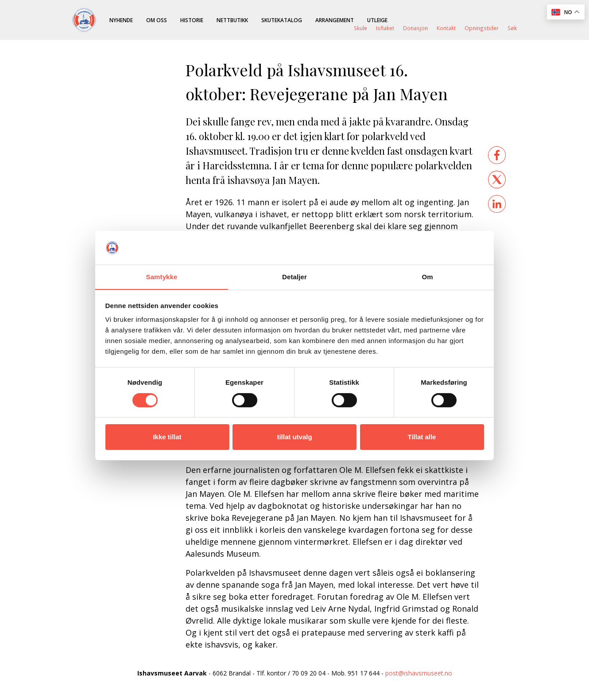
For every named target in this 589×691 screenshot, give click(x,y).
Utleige (377, 19)
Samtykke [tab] (162, 277)
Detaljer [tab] (294, 277)
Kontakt (446, 27)
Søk (512, 27)
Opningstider (482, 27)
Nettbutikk (232, 19)
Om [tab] (427, 277)
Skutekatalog (281, 19)
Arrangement (334, 19)
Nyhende (121, 19)
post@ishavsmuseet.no (418, 673)
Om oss (156, 19)
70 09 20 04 (309, 673)
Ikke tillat (167, 437)
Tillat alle (422, 437)
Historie (191, 19)
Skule (360, 27)
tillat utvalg (294, 437)
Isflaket (385, 27)
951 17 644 (364, 673)
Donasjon (415, 27)
